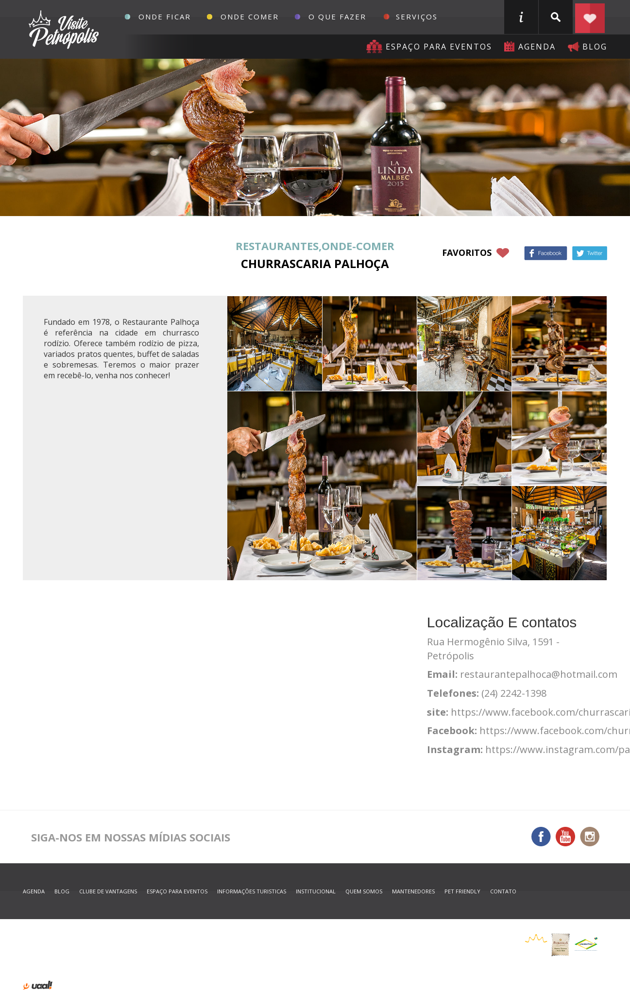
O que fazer (337, 16)
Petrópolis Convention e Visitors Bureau (62, 29)
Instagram (589, 836)
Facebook (545, 253)
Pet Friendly (462, 891)
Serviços (417, 16)
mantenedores (413, 891)
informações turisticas (521, 17)
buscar (556, 17)
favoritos (467, 252)
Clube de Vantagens (108, 891)
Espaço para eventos (439, 46)
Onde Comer (250, 16)
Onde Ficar (164, 16)
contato (503, 891)
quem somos (363, 891)
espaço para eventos (177, 891)
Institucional (316, 891)
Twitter (589, 253)
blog (594, 46)
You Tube (565, 836)
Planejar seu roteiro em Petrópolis (590, 17)
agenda (537, 46)
